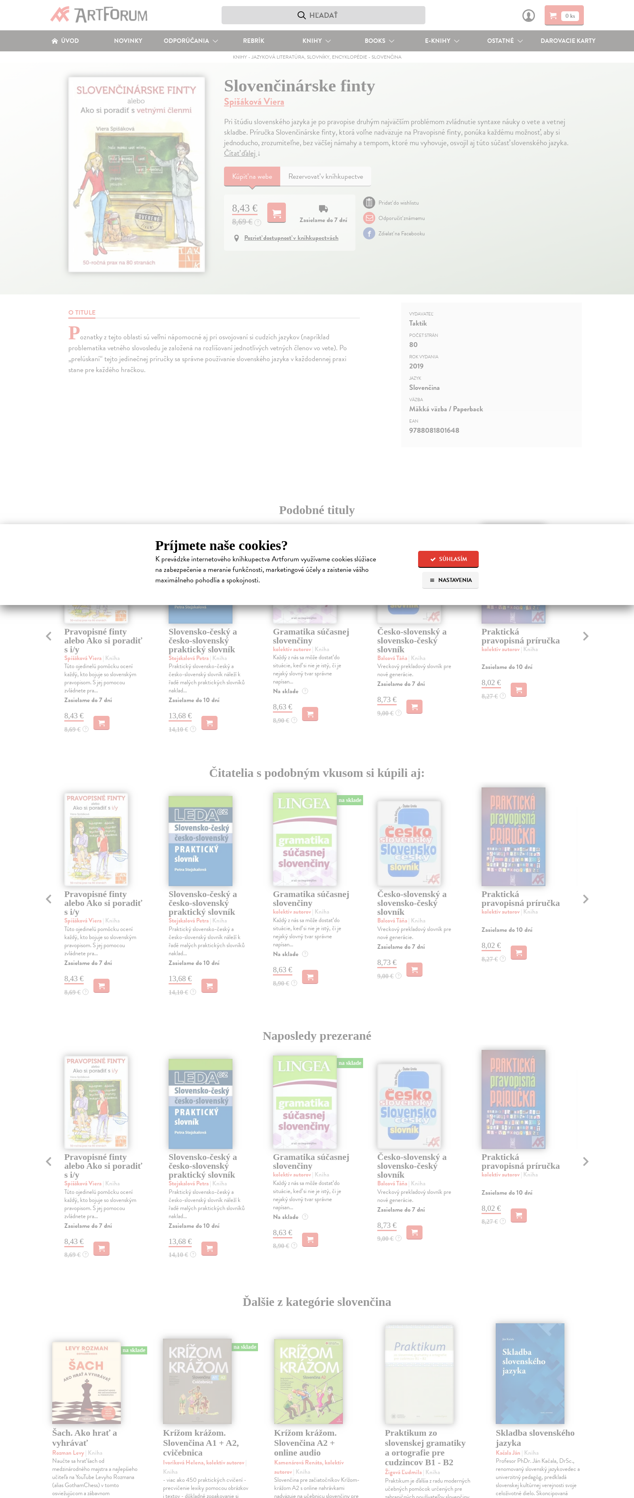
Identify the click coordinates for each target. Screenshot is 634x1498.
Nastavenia (450, 580)
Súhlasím (448, 559)
